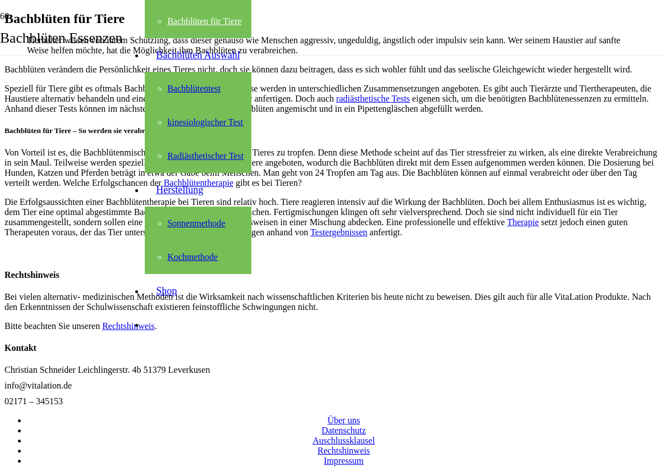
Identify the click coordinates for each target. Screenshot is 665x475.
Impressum (344, 460)
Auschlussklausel (344, 440)
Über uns (343, 420)
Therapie (523, 222)
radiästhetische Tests (373, 98)
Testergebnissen (339, 232)
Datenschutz (344, 430)
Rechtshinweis (344, 450)
